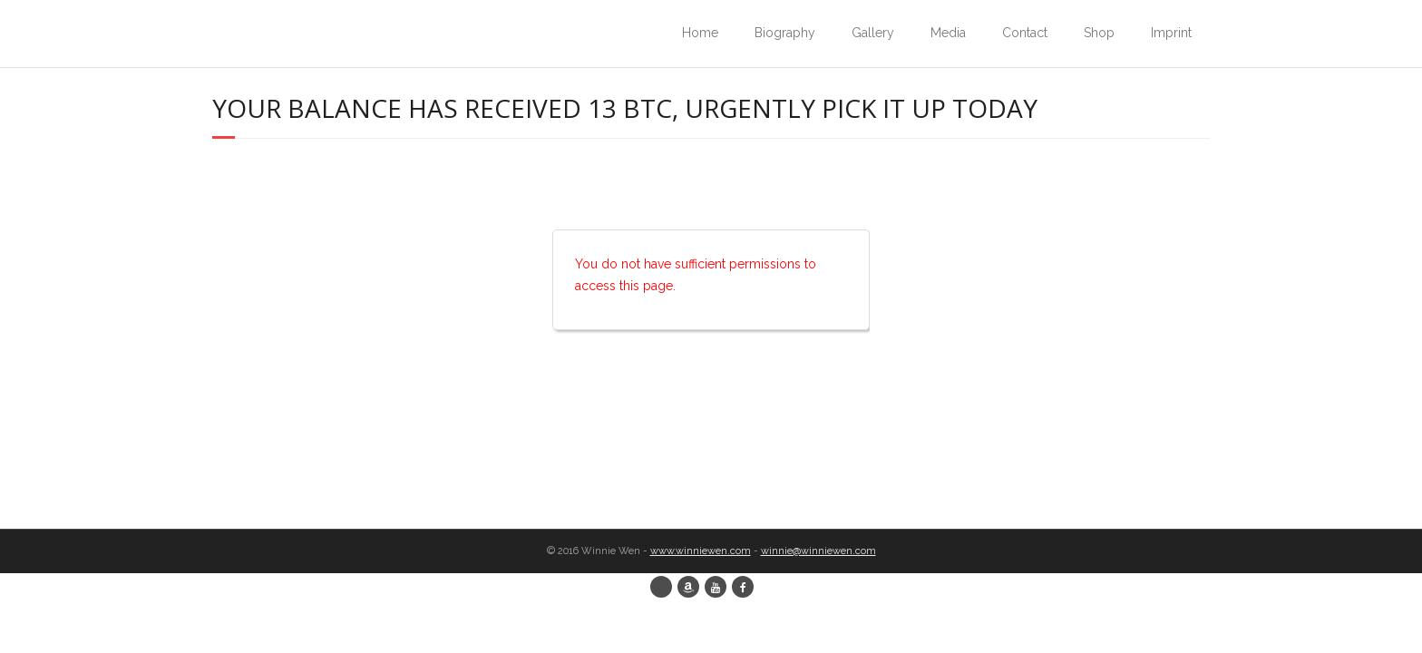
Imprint (1171, 32)
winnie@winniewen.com (818, 551)
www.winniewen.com (700, 551)
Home (700, 32)
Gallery (873, 32)
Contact (1024, 32)
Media (948, 32)
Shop (1099, 32)
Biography (785, 32)
